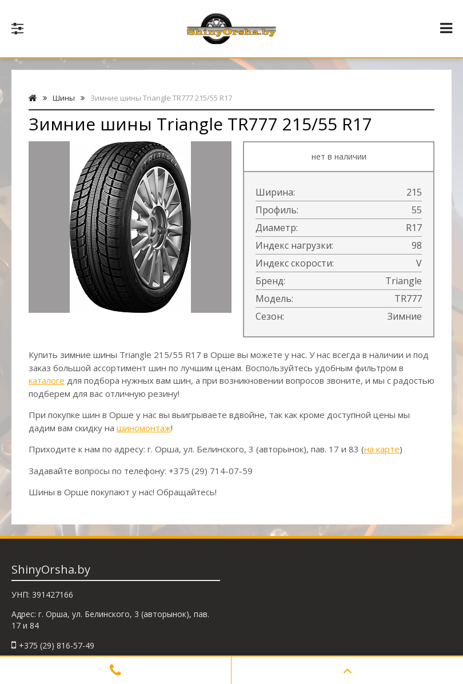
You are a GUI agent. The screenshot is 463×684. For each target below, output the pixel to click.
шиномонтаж (144, 428)
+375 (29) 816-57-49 (56, 645)
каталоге (47, 380)
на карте (382, 449)
